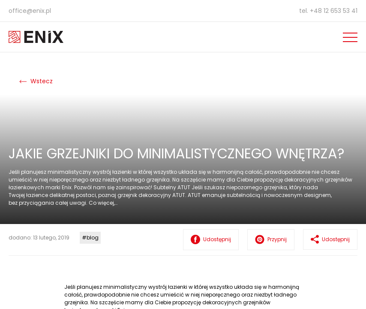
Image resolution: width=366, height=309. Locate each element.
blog (93, 237)
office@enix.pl (30, 10)
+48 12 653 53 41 (333, 10)
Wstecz (36, 81)
